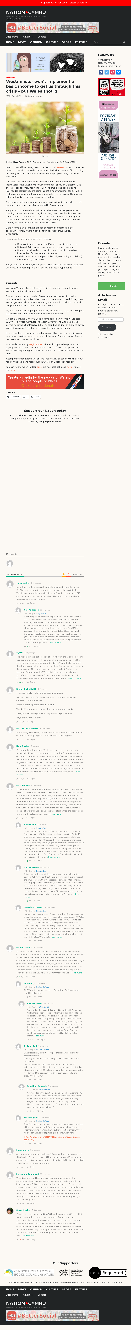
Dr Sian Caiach (24, 947)
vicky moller (41, 613)
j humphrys (44, 1007)
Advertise (28, 37)
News (22, 42)
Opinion (36, 42)
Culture (52, 42)
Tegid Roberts (37, 344)
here (39, 367)
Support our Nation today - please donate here (65, 3)
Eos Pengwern (34, 1003)
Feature (81, 42)
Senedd (61, 167)
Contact (42, 37)
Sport (66, 42)
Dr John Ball (41, 828)
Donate (113, 286)
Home (10, 42)
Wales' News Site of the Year (16, 19)
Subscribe (107, 327)
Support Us (12, 37)
